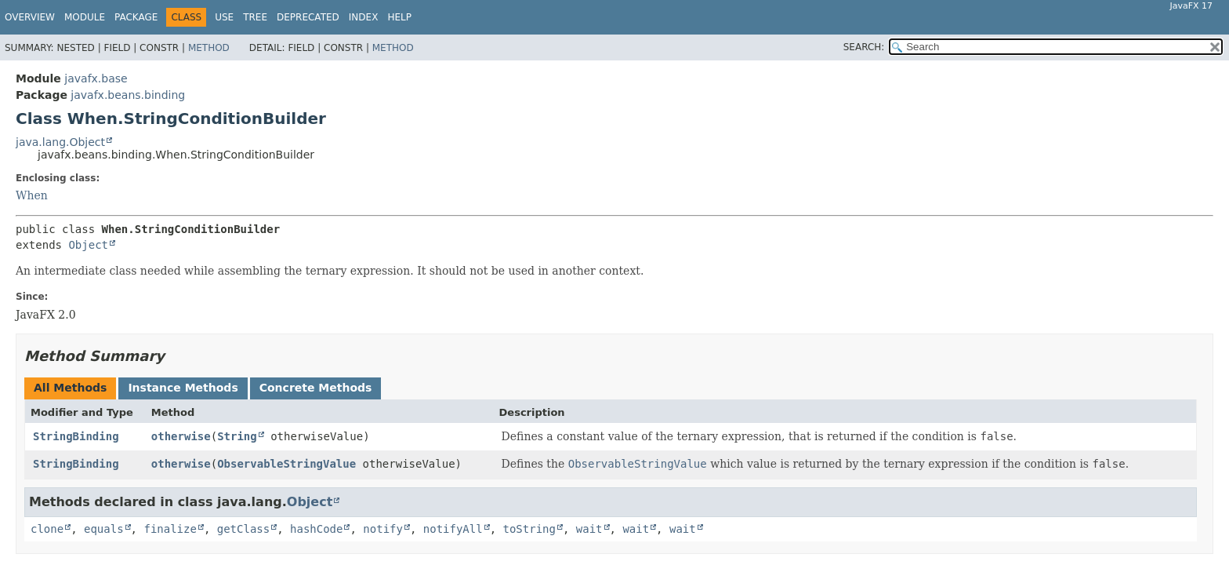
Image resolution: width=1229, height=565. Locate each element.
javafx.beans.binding (128, 95)
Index (364, 17)
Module (84, 17)
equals (104, 529)
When (32, 195)
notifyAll (453, 529)
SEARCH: (864, 47)
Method (209, 47)
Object (88, 245)
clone (47, 529)
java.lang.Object (60, 142)
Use (224, 17)
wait (589, 529)
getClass (243, 529)
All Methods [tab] (70, 387)
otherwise (181, 436)
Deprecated (308, 17)
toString (529, 529)
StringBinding (76, 436)
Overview (30, 17)
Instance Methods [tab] (182, 387)
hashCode (316, 529)
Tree (255, 17)
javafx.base (95, 78)
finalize (169, 529)
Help (399, 17)
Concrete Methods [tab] (315, 387)
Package (136, 17)
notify (383, 529)
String (237, 436)
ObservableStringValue (286, 463)
